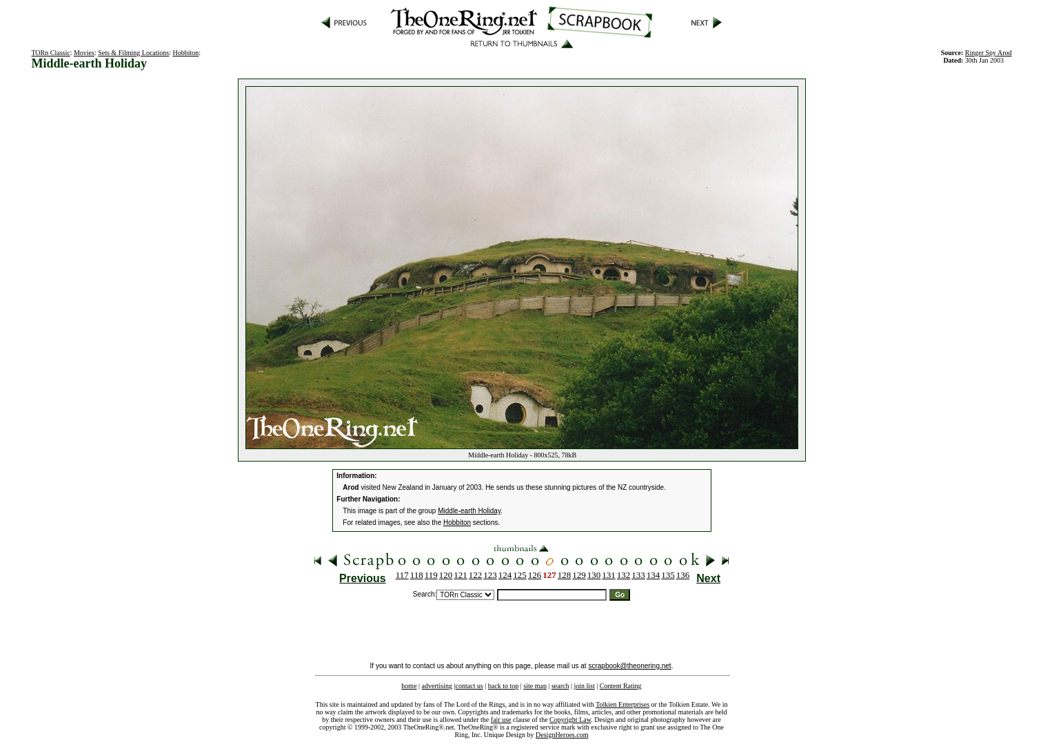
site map (535, 686)
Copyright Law (570, 719)
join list (584, 686)
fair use (501, 719)
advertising (437, 686)
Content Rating (621, 686)
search (560, 686)
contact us (469, 686)
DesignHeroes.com (562, 734)
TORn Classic (50, 52)
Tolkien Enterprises (622, 704)
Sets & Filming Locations (133, 52)
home (408, 686)
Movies (84, 52)
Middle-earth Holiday (469, 511)
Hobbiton (186, 52)
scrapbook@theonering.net (629, 666)
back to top (503, 686)
